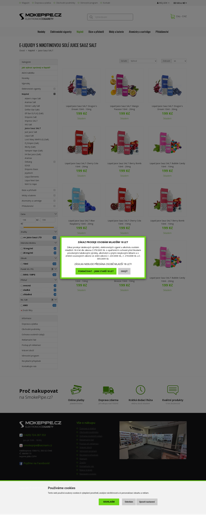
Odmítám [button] (129, 502)
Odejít (124, 271)
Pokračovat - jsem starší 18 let (96, 271)
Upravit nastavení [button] (147, 502)
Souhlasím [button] (109, 502)
